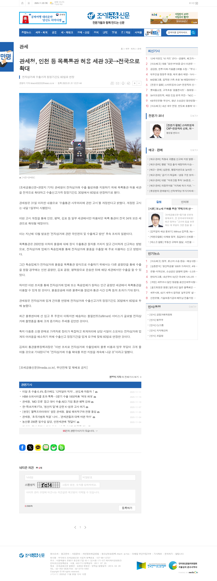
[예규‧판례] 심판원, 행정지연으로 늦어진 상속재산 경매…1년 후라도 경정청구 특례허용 (172, 169)
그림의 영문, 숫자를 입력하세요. (79, 484)
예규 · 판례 (155, 150)
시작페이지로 (22, 3)
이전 (75, 527)
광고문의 (65, 553)
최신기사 (154, 51)
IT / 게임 (125, 32)
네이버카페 (54, 447)
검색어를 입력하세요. (178, 32)
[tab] (159, 202)
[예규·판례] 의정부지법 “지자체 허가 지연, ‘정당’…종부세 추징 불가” (172, 185)
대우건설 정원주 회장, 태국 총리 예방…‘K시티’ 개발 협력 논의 (174, 74)
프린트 (123, 83)
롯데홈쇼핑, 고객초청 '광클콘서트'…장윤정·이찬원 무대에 (174, 90)
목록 (112, 83)
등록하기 (127, 508)
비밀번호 (87, 477)
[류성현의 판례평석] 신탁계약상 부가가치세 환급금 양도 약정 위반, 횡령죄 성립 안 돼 (172, 191)
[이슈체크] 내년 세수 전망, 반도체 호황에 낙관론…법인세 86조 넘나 (174, 106)
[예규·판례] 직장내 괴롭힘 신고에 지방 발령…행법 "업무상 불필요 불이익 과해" (172, 159)
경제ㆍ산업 (83, 32)
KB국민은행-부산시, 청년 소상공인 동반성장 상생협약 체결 (174, 100)
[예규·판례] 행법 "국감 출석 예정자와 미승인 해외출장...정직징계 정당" (172, 164)
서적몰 (138, 32)
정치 (96, 32)
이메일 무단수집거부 (141, 553)
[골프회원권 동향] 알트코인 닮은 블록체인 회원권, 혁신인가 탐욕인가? (174, 287)
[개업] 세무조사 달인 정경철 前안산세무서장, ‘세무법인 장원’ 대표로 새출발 (174, 282)
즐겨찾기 (29, 3)
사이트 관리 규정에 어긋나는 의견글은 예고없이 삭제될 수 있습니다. (63, 492)
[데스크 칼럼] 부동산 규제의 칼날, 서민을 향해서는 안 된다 (172, 242)
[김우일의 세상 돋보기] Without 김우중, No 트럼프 (172, 231)
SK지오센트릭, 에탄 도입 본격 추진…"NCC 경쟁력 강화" (174, 95)
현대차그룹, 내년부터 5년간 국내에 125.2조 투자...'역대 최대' (174, 276)
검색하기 (193, 32)
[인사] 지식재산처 (158, 330)
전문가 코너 (156, 115)
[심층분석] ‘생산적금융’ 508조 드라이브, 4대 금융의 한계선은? (174, 266)
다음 (85, 527)
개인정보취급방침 (90, 553)
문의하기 (168, 553)
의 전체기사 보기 (124, 377)
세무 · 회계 (130, 48)
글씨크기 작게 (139, 83)
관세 (139, 48)
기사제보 (158, 553)
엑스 (30, 447)
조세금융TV (152, 33)
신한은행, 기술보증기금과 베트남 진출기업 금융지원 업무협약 (174, 298)
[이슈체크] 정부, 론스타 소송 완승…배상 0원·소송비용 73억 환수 (174, 261)
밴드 (61, 447)
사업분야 (76, 553)
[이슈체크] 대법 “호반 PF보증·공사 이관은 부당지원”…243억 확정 (174, 63)
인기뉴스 (154, 253)
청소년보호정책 (115, 553)
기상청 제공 (58, 4)
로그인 (192, 3)
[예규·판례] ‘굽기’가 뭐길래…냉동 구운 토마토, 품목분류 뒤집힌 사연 (172, 175)
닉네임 (29, 477)
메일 (117, 83)
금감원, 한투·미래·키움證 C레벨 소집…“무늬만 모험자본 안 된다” (174, 69)
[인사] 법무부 (156, 320)
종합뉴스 (26, 32)
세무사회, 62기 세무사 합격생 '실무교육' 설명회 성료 (174, 292)
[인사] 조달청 (156, 335)
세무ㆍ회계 (41, 32)
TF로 (114, 32)
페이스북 (22, 447)
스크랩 (128, 83)
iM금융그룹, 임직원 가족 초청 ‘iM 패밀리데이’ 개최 (174, 79)
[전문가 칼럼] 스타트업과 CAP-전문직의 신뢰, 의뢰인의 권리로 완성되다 (174, 84)
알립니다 (179, 553)
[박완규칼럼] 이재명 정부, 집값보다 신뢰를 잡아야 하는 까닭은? (172, 236)
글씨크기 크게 (134, 83)
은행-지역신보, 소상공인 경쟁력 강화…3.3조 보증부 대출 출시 (174, 271)
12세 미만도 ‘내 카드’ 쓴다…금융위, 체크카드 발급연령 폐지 (174, 58)
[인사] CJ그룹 (156, 325)
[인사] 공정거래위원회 (160, 314)
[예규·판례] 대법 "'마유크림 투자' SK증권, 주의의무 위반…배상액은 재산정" (172, 180)
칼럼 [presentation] (158, 202)
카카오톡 (38, 447)
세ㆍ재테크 (67, 32)
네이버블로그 (46, 447)
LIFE (105, 32)
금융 (54, 32)
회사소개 (54, 553)
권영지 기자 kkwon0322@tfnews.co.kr (36, 83)
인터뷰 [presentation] (185, 202)
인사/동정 (154, 307)
